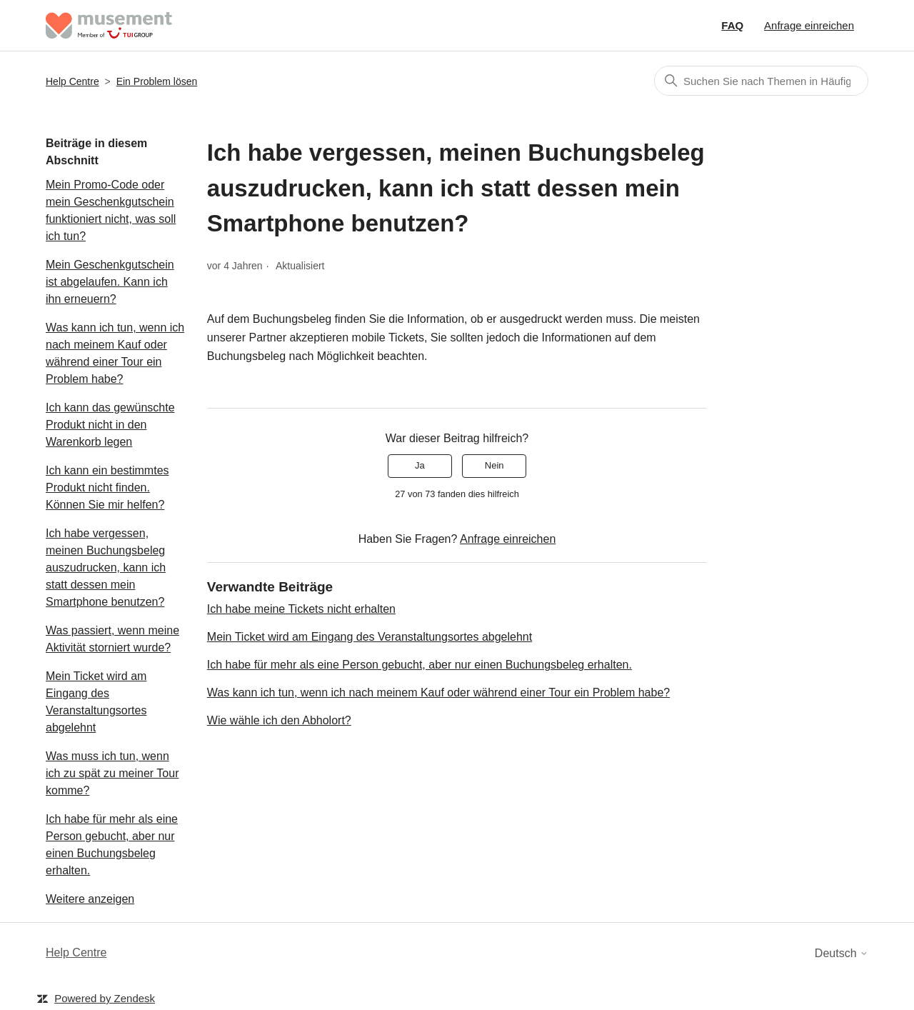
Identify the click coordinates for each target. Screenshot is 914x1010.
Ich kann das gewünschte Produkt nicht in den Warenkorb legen (110, 424)
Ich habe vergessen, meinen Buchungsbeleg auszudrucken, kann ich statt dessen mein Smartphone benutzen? (106, 567)
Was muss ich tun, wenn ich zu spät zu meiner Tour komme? (112, 773)
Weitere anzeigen (90, 899)
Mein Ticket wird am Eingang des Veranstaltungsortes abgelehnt (96, 702)
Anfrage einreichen (809, 25)
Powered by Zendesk (104, 998)
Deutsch (841, 953)
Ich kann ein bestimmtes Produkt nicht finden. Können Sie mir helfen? (107, 487)
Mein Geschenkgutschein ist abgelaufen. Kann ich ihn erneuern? (110, 282)
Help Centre (72, 81)
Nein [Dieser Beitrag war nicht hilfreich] (494, 465)
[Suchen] (761, 80)
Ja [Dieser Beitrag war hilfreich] (420, 465)
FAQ (732, 25)
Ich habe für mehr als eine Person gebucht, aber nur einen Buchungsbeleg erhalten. (112, 844)
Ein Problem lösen (157, 81)
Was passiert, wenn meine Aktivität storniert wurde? (112, 639)
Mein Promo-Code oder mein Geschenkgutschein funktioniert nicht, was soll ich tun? (111, 210)
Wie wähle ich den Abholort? (279, 720)
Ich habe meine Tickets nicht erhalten (301, 609)
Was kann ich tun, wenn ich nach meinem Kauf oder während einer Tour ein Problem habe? (115, 353)
